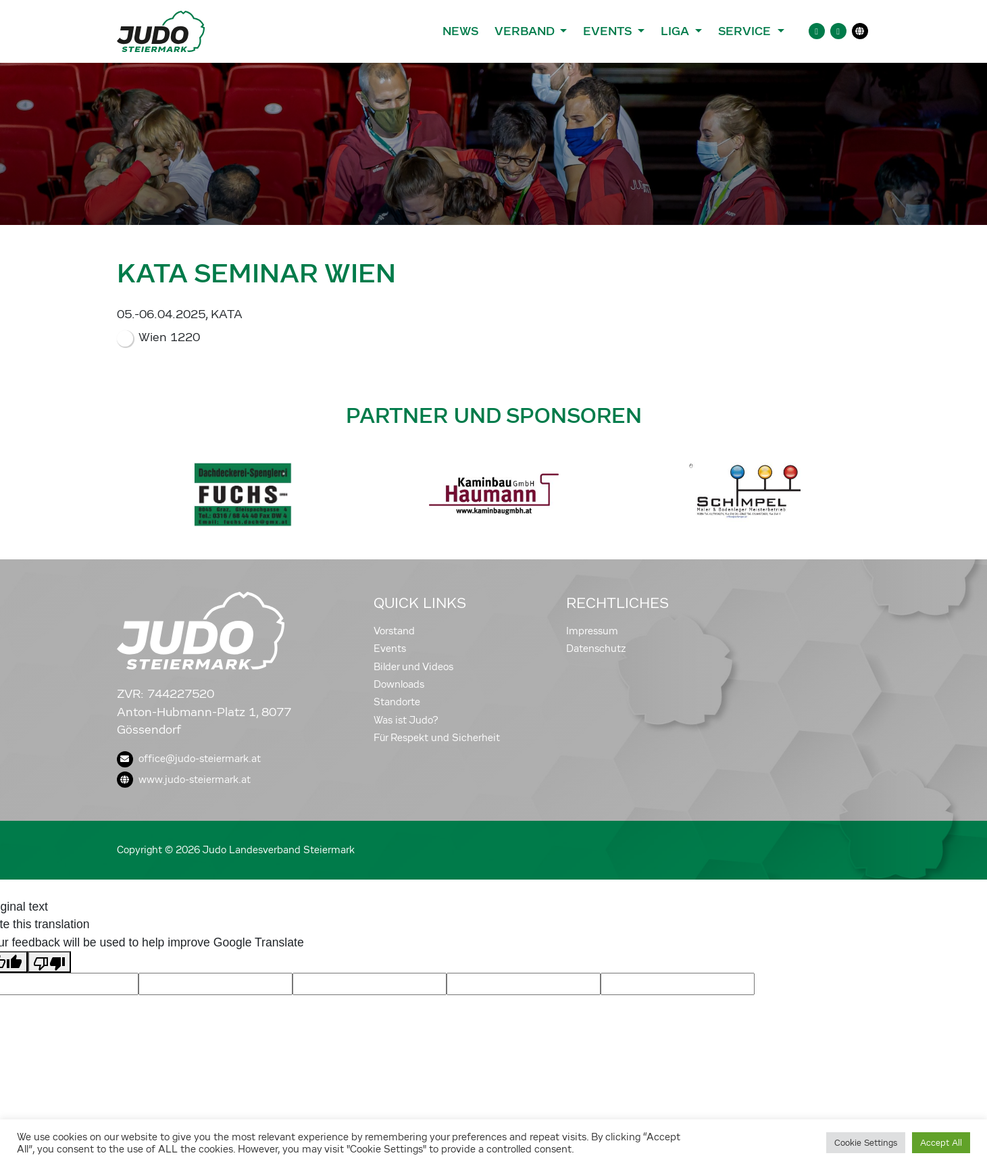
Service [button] (746, 31)
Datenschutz (596, 648)
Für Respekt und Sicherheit (437, 738)
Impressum (592, 631)
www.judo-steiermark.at (184, 780)
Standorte (397, 702)
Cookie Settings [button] (865, 1143)
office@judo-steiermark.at (189, 759)
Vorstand (394, 631)
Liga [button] (676, 31)
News (460, 31)
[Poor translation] (49, 962)
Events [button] (608, 31)
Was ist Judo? (406, 720)
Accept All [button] (941, 1143)
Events (390, 648)
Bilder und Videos (413, 667)
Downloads (399, 684)
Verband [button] (526, 31)
